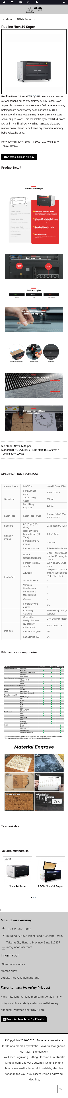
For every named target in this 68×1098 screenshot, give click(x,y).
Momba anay (9, 971)
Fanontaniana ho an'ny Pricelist (25, 1019)
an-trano (8, 19)
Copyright (13, 1040)
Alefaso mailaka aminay (20, 156)
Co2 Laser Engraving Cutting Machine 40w (29, 1057)
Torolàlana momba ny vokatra (20, 1046)
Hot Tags (25, 1051)
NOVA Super (24, 19)
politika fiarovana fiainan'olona (20, 977)
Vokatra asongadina (53, 1046)
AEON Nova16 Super (50, 886)
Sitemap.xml (40, 1051)
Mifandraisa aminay (13, 964)
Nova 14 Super (22, 446)
